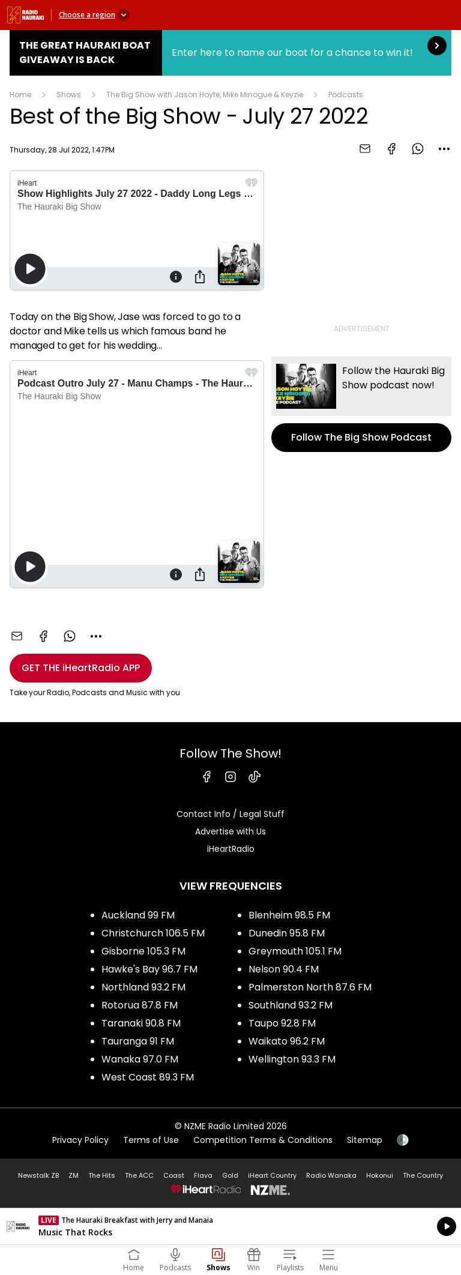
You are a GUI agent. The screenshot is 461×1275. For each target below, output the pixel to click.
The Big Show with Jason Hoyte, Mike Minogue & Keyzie (204, 94)
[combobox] (444, 149)
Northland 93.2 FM (143, 987)
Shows (68, 94)
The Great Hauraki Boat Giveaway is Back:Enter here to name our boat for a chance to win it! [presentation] (230, 53)
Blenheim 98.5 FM (289, 915)
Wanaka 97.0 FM (139, 1059)
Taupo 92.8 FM (282, 1023)
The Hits (101, 1175)
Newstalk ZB (38, 1175)
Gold (230, 1175)
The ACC (139, 1175)
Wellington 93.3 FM (292, 1059)
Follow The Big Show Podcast (361, 404)
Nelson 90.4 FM (284, 969)
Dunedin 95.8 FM (287, 933)
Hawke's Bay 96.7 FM (149, 969)
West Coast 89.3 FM (147, 1077)
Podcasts (345, 94)
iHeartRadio (231, 849)
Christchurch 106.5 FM (153, 933)
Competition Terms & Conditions (263, 1140)
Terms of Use (151, 1140)
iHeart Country (272, 1175)
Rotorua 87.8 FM (139, 1005)
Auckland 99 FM (138, 915)
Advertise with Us (230, 831)
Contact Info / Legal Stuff (230, 814)
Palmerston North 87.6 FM (310, 987)
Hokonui (379, 1175)
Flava (203, 1175)
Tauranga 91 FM (137, 1041)
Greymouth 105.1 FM (295, 951)
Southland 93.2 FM (291, 1005)
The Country (423, 1175)
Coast (173, 1175)
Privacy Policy (80, 1140)
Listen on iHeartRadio (230, 1226)
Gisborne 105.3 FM (143, 951)
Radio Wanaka (331, 1175)
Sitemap (364, 1140)
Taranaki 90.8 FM (141, 1023)
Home (20, 94)
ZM (73, 1175)
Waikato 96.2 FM (287, 1041)
